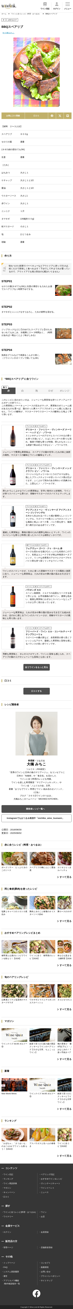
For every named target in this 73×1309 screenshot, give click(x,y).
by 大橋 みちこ (8, 33)
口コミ (36, 116)
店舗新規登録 (46, 1247)
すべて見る (64, 877)
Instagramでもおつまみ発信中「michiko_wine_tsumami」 (35, 818)
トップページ (9, 1263)
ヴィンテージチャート (50, 1183)
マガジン (7, 1188)
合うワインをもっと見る (36, 667)
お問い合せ (46, 1272)
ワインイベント (47, 1188)
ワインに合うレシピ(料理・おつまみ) (19, 1212)
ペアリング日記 (47, 1174)
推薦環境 (45, 1267)
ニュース (45, 1192)
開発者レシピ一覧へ (35, 809)
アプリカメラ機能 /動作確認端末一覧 (11, 1282)
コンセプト (46, 1263)
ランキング (8, 1179)
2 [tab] (38, 105)
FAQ (5, 1267)
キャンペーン (9, 1192)
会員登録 (45, 1232)
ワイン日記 (8, 1174)
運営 (5, 1276)
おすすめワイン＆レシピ (51, 1179)
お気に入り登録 (13, 116)
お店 (43, 1216)
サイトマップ (46, 1280)
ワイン (44, 1212)
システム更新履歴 (11, 1272)
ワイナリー (8, 1216)
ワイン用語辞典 (10, 1183)
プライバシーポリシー (50, 1276)
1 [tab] (35, 105)
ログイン (7, 1232)
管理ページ (8, 1247)
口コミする (36, 691)
